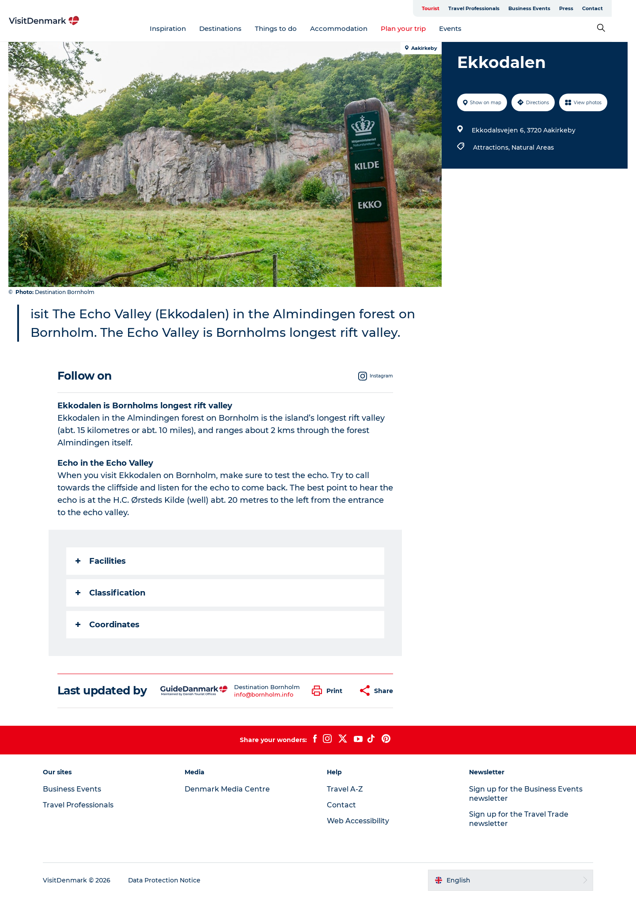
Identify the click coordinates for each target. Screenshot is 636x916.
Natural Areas (532, 147)
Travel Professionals (498, 8)
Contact (616, 8)
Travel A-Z (345, 807)
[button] (329, 709)
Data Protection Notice (166, 899)
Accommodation (351, 28)
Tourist (455, 8)
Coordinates (108, 643)
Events (462, 28)
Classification (110, 611)
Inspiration (180, 28)
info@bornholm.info (263, 712)
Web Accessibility (358, 839)
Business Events (554, 8)
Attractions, (492, 147)
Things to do (288, 28)
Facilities (101, 579)
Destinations (233, 28)
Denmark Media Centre (228, 807)
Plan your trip (415, 28)
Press (590, 8)
